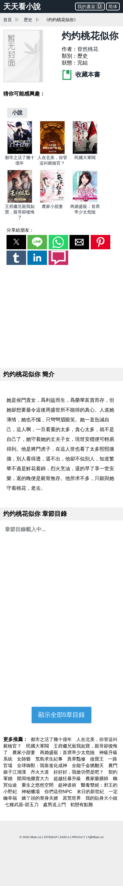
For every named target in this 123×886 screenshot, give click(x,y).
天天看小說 (22, 6)
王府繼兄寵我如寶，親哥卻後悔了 (20, 212)
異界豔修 (77, 759)
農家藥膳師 (97, 778)
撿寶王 (97, 759)
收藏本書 (81, 74)
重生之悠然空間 (38, 785)
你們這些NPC (58, 791)
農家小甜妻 (52, 206)
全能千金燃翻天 (88, 765)
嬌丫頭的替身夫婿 (40, 798)
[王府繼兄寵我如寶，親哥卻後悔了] (19, 201)
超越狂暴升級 (68, 778)
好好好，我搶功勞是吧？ (79, 772)
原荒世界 (72, 798)
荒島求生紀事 (49, 759)
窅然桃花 (87, 49)
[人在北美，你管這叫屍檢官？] (52, 152)
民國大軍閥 (85, 157)
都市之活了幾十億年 (52, 739)
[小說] (17, 112)
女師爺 (24, 759)
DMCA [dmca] (64, 837)
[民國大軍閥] (85, 152)
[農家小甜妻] (52, 201)
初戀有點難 (81, 804)
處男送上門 (55, 804)
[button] (16, 242)
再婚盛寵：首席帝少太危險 (68, 752)
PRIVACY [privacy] (78, 837)
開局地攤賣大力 (33, 778)
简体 (112, 6)
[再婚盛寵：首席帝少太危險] (85, 201)
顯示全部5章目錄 (61, 714)
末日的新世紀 (91, 791)
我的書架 (89, 6)
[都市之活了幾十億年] (19, 152)
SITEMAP (51, 837)
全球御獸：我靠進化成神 (43, 765)
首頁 (7, 19)
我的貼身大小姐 (101, 798)
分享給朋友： (20, 230)
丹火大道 (40, 772)
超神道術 (68, 785)
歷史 (28, 19)
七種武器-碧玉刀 (22, 804)
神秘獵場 (31, 791)
